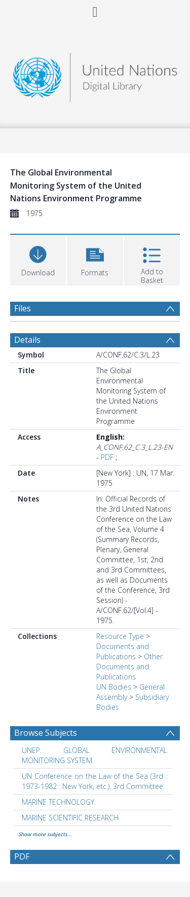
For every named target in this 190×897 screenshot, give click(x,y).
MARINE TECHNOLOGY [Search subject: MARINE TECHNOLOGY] (58, 802)
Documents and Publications (122, 651)
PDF (107, 457)
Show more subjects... (45, 834)
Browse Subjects (45, 732)
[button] (95, 259)
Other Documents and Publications (129, 666)
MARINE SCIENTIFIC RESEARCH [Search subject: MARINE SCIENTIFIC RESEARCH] (70, 817)
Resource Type (120, 636)
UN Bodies (113, 687)
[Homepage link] (95, 75)
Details (27, 339)
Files (22, 308)
